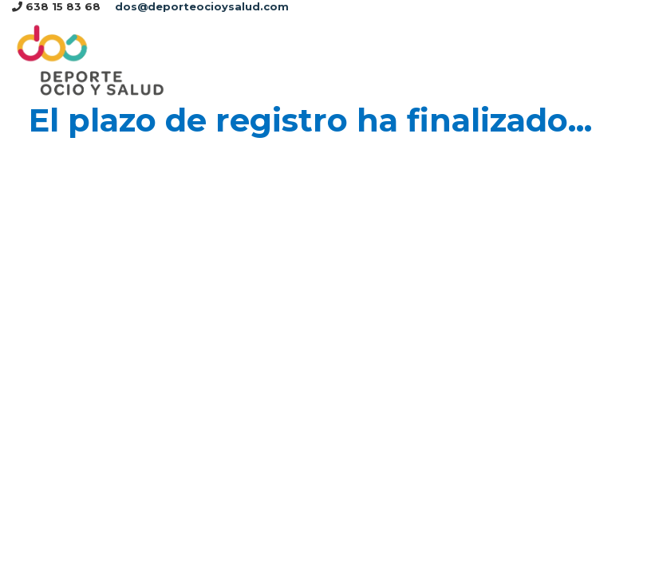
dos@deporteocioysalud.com (202, 6)
